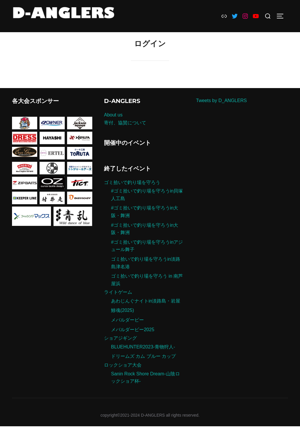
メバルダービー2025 (132, 336)
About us (113, 121)
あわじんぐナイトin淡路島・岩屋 (145, 307)
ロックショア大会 (123, 372)
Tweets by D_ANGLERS (221, 107)
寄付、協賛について (125, 129)
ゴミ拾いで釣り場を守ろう (132, 189)
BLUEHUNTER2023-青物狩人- (143, 353)
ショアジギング (120, 345)
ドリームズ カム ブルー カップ (143, 363)
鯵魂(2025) (122, 317)
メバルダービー (127, 326)
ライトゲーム (118, 299)
